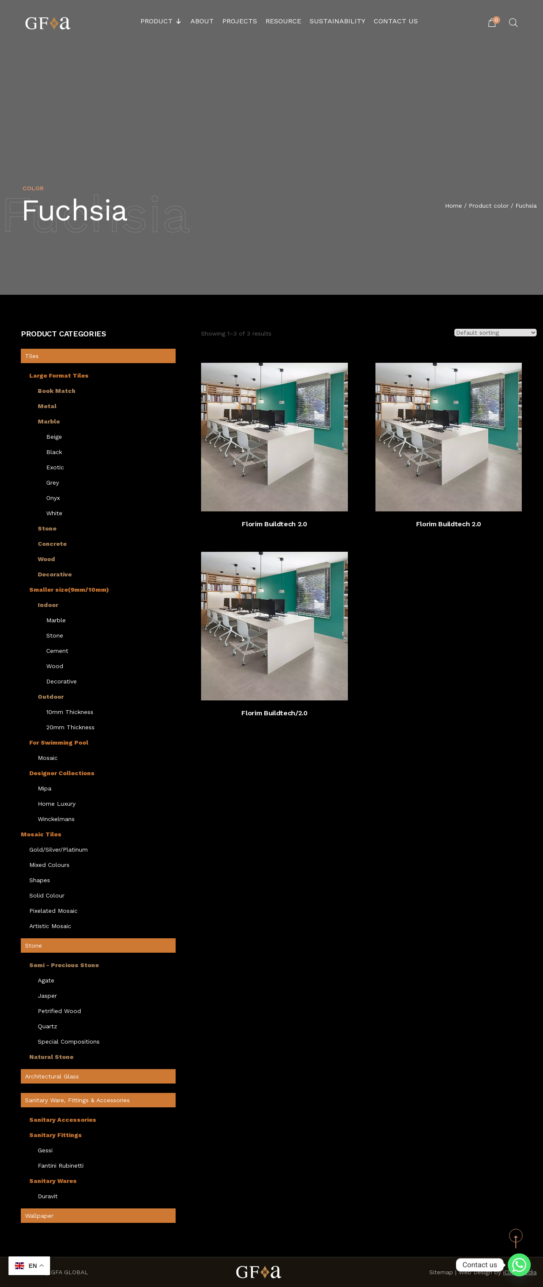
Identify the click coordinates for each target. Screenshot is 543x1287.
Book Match (57, 391)
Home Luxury (57, 804)
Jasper (47, 996)
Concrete (52, 544)
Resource (283, 21)
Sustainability (337, 21)
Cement (57, 651)
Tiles (32, 356)
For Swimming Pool (58, 742)
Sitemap (441, 1272)
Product (161, 21)
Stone (47, 528)
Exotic (55, 467)
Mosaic (48, 758)
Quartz (47, 1026)
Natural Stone (51, 1057)
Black (54, 452)
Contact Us (396, 21)
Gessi (45, 1150)
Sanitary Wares (53, 1181)
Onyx (53, 498)
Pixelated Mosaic (53, 911)
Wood (46, 559)
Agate (46, 980)
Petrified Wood (59, 1011)
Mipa (44, 788)
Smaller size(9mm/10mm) (69, 590)
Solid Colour (46, 895)
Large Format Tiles (59, 375)
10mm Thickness (69, 712)
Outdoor (51, 697)
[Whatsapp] (519, 1264)
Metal (47, 406)
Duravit (48, 1196)
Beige (54, 437)
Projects (239, 21)
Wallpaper (39, 1215)
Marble (49, 421)
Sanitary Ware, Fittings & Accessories (77, 1100)
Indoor (48, 605)
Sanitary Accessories (62, 1120)
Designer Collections (62, 773)
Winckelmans (56, 819)
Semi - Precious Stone (64, 965)
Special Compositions (69, 1041)
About (202, 21)
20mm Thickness (70, 727)
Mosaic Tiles (41, 834)
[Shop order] (495, 332)
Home (453, 206)
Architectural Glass (52, 1076)
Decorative (55, 574)
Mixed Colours (49, 865)
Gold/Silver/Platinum (58, 849)
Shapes (39, 880)
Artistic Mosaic (50, 926)
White (54, 513)
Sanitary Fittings (55, 1135)
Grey (52, 482)
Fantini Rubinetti (61, 1165)
